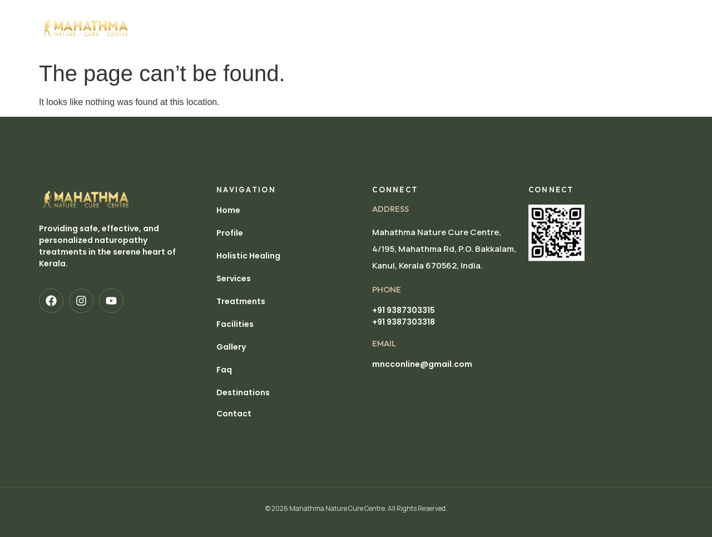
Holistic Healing (267, 15)
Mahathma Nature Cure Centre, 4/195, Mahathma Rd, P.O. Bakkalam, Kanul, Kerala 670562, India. (444, 248)
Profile (202, 15)
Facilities (449, 15)
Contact (233, 413)
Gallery (500, 15)
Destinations (178, 41)
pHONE (386, 289)
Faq (224, 369)
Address (390, 208)
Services (334, 15)
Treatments (391, 15)
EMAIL (384, 343)
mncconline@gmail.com (422, 364)
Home (161, 15)
